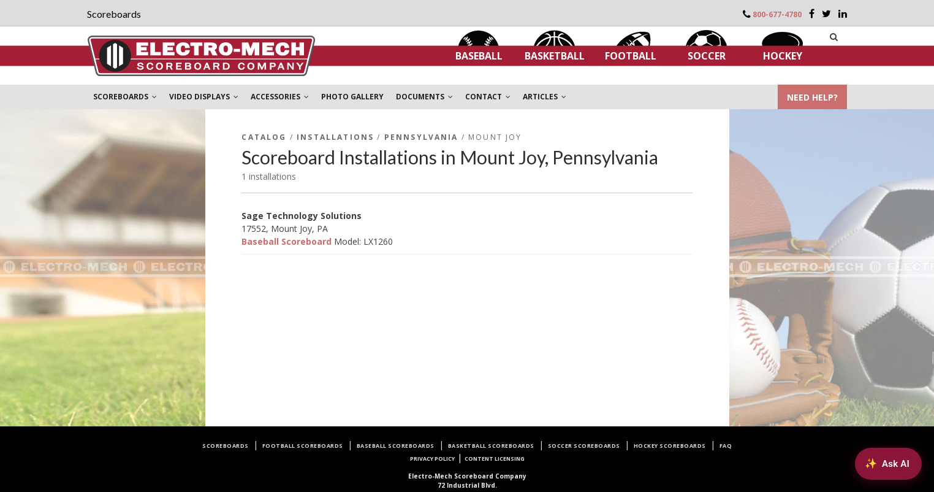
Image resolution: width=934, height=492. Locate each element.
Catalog (263, 137)
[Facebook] (811, 13)
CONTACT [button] (488, 96)
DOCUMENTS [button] (424, 96)
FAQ (725, 446)
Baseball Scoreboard (286, 241)
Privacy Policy (432, 459)
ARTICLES (544, 96)
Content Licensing (495, 459)
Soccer (707, 56)
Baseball (479, 56)
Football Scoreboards (302, 446)
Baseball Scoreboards (396, 446)
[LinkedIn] (842, 13)
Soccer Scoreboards (584, 446)
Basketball (555, 56)
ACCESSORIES (280, 96)
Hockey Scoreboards (670, 446)
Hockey (782, 56)
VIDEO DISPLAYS (203, 96)
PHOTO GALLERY (352, 96)
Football (630, 56)
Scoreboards (225, 446)
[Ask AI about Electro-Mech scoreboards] (888, 464)
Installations (335, 137)
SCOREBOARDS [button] (125, 96)
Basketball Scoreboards (491, 446)
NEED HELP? (812, 97)
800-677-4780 (777, 14)
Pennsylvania (421, 137)
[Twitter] (826, 13)
